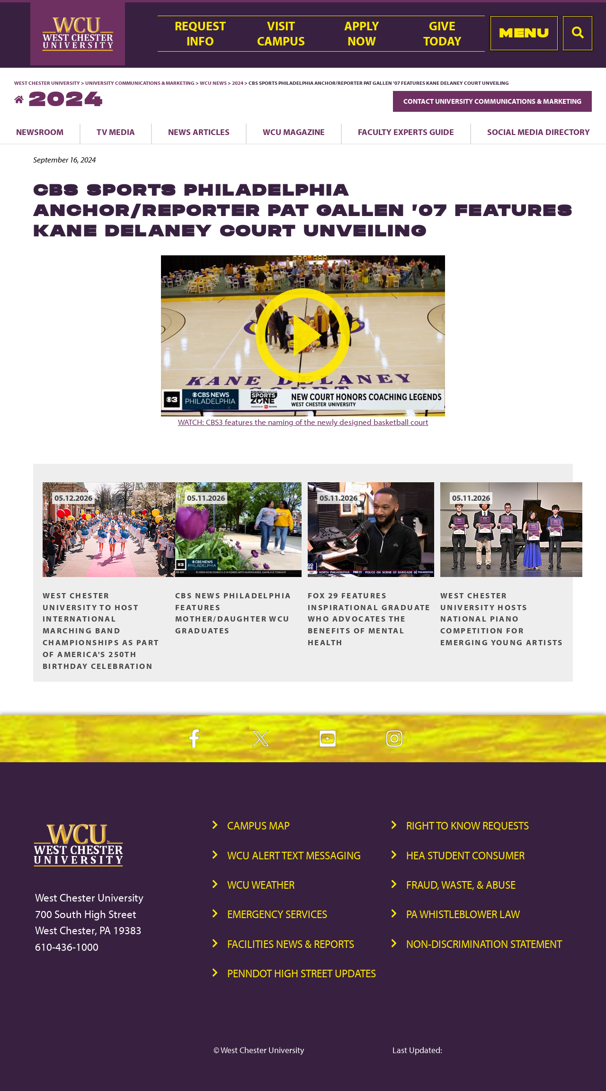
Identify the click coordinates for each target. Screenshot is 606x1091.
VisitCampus (281, 33)
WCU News (213, 83)
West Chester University (47, 83)
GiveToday (442, 33)
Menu (524, 33)
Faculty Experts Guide (406, 131)
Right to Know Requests (467, 825)
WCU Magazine (294, 131)
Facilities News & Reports (290, 944)
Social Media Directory (538, 131)
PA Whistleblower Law (463, 914)
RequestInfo (200, 33)
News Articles (199, 131)
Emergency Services (277, 914)
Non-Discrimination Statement (484, 944)
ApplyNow (361, 33)
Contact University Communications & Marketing (492, 101)
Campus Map (258, 825)
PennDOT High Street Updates (301, 973)
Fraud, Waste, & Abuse (461, 885)
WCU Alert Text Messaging (294, 855)
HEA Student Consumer (465, 855)
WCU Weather (260, 885)
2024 (237, 83)
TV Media (116, 131)
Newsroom (39, 131)
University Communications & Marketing (140, 83)
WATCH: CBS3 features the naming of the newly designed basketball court (303, 341)
